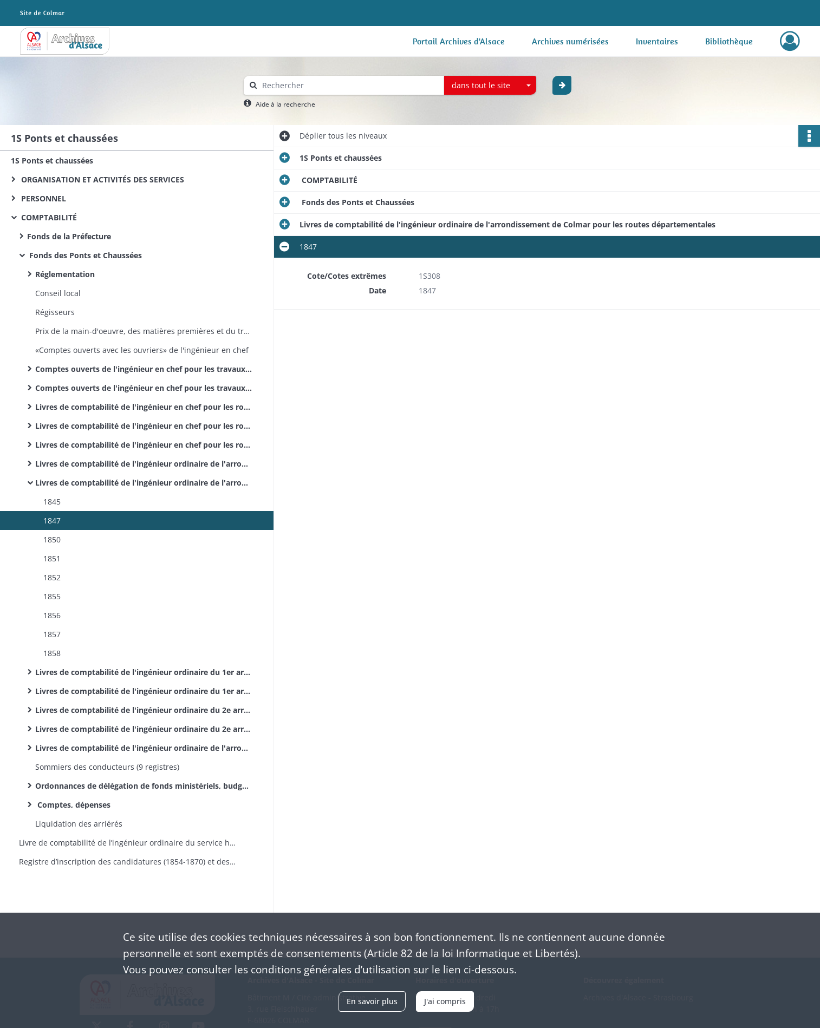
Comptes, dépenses (72, 805)
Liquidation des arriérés (78, 824)
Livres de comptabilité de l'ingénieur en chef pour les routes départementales (143, 445)
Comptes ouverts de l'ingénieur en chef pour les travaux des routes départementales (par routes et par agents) (143, 388)
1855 (52, 596)
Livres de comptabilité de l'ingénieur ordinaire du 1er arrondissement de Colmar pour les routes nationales (143, 672)
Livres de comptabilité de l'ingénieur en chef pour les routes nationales (143, 426)
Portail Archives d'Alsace (459, 41)
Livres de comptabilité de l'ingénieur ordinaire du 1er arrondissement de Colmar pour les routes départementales (143, 691)
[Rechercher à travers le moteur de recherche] (349, 85)
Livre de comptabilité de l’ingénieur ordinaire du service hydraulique (127, 842)
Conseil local (58, 293)
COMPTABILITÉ (48, 217)
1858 (52, 653)
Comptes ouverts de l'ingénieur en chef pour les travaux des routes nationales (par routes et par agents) (143, 369)
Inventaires (657, 41)
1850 (52, 539)
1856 (52, 615)
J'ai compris (445, 1001)
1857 (52, 634)
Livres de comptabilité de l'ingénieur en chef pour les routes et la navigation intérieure (143, 407)
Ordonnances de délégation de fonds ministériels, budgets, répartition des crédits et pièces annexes (143, 786)
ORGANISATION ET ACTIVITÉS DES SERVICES (101, 179)
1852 (52, 577)
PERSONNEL (42, 198)
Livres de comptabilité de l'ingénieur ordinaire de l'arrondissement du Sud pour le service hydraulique (143, 748)
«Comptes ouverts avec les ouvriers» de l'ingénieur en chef (142, 350)
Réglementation (65, 274)
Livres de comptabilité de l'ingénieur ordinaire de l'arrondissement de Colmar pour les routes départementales (143, 482)
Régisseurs (55, 312)
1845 (52, 501)
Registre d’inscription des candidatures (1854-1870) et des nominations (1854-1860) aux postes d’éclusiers (127, 861)
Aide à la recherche (285, 104)
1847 (52, 520)
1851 (52, 558)
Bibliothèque (729, 41)
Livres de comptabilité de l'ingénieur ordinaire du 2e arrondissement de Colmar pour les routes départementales (143, 729)
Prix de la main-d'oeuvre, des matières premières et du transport (143, 331)
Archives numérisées (570, 41)
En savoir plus (372, 1001)
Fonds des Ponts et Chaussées (84, 255)
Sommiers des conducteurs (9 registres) (108, 767)
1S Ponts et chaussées (52, 160)
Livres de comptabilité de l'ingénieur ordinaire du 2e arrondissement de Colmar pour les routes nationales (143, 710)
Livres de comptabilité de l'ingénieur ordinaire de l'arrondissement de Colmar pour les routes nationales (143, 464)
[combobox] (490, 85)
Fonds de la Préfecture (69, 236)
